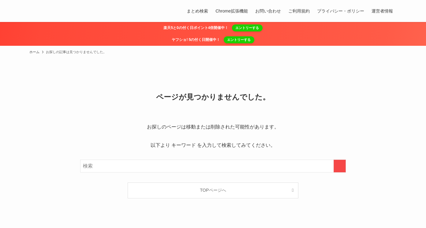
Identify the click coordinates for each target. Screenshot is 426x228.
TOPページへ (213, 190)
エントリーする (247, 28)
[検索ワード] (213, 166)
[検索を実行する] (340, 166)
